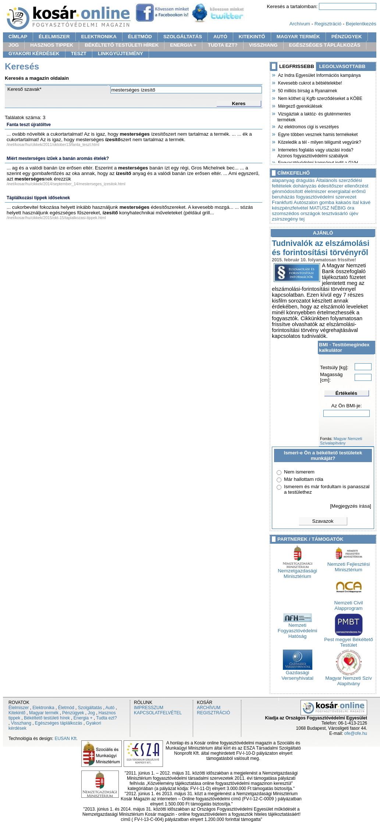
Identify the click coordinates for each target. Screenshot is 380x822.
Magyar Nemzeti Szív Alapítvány (348, 678)
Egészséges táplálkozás (58, 723)
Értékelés (346, 393)
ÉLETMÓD (140, 36)
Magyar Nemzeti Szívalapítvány (341, 440)
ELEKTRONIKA (99, 36)
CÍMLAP (17, 36)
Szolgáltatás (90, 707)
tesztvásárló (335, 213)
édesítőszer (330, 186)
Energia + (83, 718)
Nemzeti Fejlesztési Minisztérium (348, 564)
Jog (91, 712)
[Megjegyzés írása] (350, 506)
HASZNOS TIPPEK (51, 45)
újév (353, 213)
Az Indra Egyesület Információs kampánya (319, 74)
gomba (326, 202)
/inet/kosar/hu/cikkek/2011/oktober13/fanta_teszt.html (53, 144)
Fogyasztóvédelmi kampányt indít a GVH (317, 162)
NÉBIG (338, 208)
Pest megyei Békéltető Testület (348, 640)
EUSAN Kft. (66, 738)
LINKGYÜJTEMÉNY (120, 53)
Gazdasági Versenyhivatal (297, 673)
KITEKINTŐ (252, 36)
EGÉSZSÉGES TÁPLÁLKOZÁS (325, 45)
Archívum (300, 23)
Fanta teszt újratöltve (29, 124)
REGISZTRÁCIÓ (213, 712)
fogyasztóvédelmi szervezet (326, 197)
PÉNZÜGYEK (346, 36)
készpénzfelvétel (290, 208)
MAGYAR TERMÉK (298, 36)
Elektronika (43, 707)
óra (350, 208)
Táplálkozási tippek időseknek (38, 197)
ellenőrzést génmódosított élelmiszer (320, 188)
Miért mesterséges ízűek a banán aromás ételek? (58, 158)
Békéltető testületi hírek (47, 718)
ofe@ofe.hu (355, 733)
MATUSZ (319, 208)
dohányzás (304, 186)
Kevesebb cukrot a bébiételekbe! (309, 82)
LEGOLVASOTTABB (342, 66)
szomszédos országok (296, 213)
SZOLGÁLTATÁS (182, 36)
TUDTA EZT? (223, 45)
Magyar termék (43, 712)
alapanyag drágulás (293, 180)
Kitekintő (16, 712)
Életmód (66, 707)
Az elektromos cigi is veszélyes (308, 126)
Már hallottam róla (303, 479)
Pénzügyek (73, 712)
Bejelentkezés (361, 23)
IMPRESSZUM (148, 707)
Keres (238, 103)
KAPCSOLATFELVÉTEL (158, 712)
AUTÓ (220, 36)
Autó (110, 707)
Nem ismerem (299, 472)
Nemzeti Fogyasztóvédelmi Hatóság (297, 628)
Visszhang (21, 723)
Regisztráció (328, 23)
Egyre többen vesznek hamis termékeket (317, 133)
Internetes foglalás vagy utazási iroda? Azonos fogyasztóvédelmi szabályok (315, 152)
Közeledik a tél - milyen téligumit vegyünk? (319, 141)
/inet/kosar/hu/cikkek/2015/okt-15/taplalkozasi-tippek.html (56, 217)
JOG (13, 45)
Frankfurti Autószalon (295, 202)
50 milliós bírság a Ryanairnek (307, 90)
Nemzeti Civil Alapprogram (348, 603)
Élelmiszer (18, 707)
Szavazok (323, 521)
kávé (365, 202)
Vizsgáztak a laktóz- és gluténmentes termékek (314, 116)
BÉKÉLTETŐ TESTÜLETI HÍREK (122, 45)
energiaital (339, 191)
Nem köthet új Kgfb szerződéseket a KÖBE (319, 97)
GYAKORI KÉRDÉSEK (34, 53)
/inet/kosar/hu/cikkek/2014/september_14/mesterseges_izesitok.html (66, 184)
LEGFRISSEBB (296, 66)
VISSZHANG (263, 45)
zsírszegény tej (288, 219)
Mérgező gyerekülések (299, 105)
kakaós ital (347, 202)
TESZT (78, 53)
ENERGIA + (183, 45)
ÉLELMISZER (54, 36)
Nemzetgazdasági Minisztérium (297, 571)
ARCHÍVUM (208, 707)
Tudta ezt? (106, 718)
